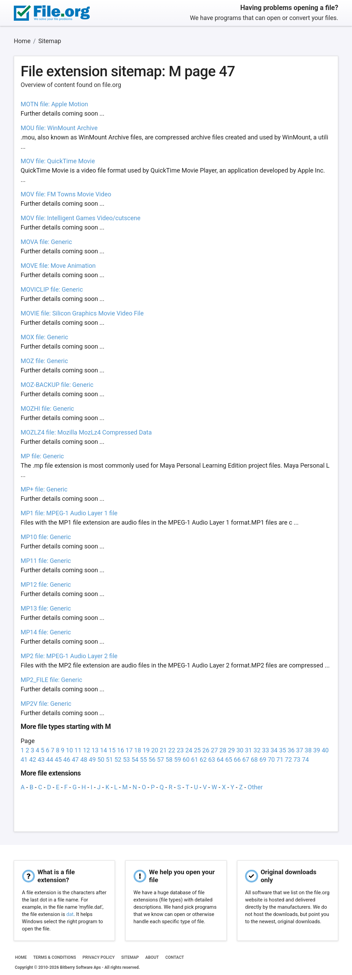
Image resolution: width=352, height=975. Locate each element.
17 (129, 750)
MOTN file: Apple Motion (54, 104)
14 (103, 750)
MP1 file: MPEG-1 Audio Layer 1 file (69, 513)
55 (143, 759)
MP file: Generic (42, 456)
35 (282, 750)
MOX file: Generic (44, 337)
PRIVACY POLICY (98, 957)
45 (58, 759)
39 (316, 750)
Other (255, 787)
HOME (21, 957)
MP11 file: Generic (46, 560)
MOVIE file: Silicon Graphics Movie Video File (82, 313)
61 (194, 759)
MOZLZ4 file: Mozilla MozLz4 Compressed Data (86, 432)
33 (265, 750)
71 (279, 759)
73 (296, 759)
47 (75, 759)
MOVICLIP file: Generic (52, 289)
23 (180, 750)
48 (83, 759)
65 (228, 759)
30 (239, 750)
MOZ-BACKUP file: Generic (57, 384)
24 (188, 750)
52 (117, 759)
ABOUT (152, 957)
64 (220, 759)
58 (169, 759)
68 (254, 759)
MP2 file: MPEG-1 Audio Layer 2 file (69, 656)
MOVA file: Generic (46, 241)
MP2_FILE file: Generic (51, 679)
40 (325, 750)
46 (66, 759)
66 (237, 759)
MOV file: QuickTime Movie (58, 161)
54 (134, 759)
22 (171, 750)
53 (126, 759)
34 (274, 750)
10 (69, 750)
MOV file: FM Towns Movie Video (66, 194)
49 (92, 759)
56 (151, 759)
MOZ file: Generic (44, 360)
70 (271, 759)
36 (290, 750)
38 (308, 750)
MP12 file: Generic (46, 584)
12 (86, 750)
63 (211, 759)
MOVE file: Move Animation (58, 265)
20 (154, 750)
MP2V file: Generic (46, 703)
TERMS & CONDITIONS (54, 957)
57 (160, 759)
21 (163, 750)
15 (112, 750)
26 (205, 750)
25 (197, 750)
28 (222, 750)
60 (186, 759)
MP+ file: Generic (44, 489)
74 (305, 759)
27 (214, 750)
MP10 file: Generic (46, 536)
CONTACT (174, 957)
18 (137, 750)
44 (49, 759)
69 (262, 759)
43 (41, 759)
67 (245, 759)
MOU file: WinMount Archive (59, 127)
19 (146, 750)
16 (120, 750)
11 (78, 750)
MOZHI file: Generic (47, 408)
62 (203, 759)
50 (100, 759)
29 (231, 750)
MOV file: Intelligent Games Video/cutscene (80, 218)
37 (299, 750)
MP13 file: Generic (46, 608)
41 (24, 759)
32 (257, 750)
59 (177, 759)
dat (70, 914)
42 (32, 759)
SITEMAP (130, 957)
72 (288, 759)
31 (248, 750)
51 (109, 759)
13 (94, 750)
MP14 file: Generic (46, 632)
